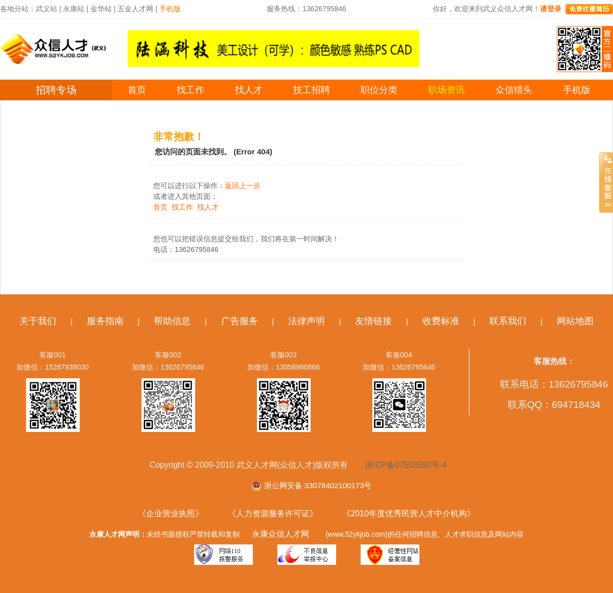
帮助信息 (172, 321)
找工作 (190, 90)
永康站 (73, 9)
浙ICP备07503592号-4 (405, 465)
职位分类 (379, 90)
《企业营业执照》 (170, 513)
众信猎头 (514, 90)
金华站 (101, 9)
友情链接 (373, 321)
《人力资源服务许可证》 (273, 513)
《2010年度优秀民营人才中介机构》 (408, 513)
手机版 (577, 90)
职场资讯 (446, 90)
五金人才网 (135, 9)
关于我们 (37, 321)
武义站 (46, 9)
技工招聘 (311, 90)
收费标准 (440, 321)
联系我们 (507, 321)
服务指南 (105, 321)
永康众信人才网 (280, 534)
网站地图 (575, 321)
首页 (137, 90)
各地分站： (18, 9)
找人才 (249, 90)
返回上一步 (243, 185)
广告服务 (239, 321)
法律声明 (306, 321)
